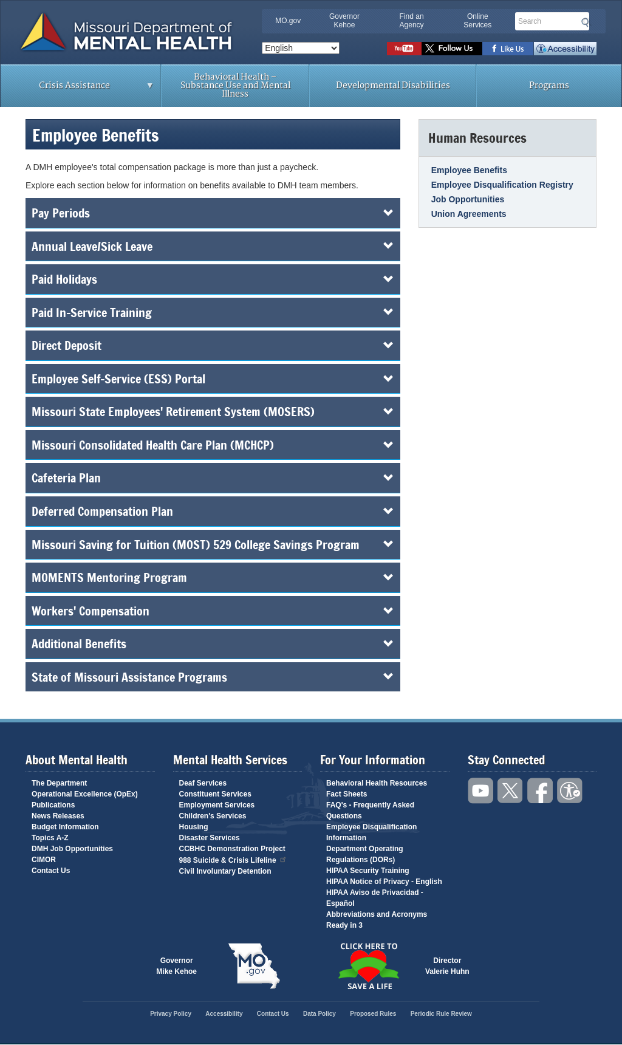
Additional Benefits (213, 643)
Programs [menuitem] (549, 85)
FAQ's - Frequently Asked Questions (370, 810)
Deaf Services (203, 783)
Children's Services (213, 816)
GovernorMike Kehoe (176, 966)
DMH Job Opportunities (72, 849)
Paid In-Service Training (213, 312)
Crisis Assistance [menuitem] (77, 89)
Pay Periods (213, 212)
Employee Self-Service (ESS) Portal (213, 378)
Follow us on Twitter (452, 48)
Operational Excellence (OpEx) (85, 794)
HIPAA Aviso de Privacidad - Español (374, 898)
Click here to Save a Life (368, 966)
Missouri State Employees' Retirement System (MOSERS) (213, 411)
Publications (53, 805)
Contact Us (51, 870)
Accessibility (565, 48)
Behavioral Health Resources (376, 783)
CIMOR (44, 859)
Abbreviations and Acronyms (376, 914)
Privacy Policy (170, 1013)
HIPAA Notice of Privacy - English (384, 881)
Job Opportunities (468, 199)
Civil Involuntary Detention (225, 871)
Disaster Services (209, 838)
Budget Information (65, 827)
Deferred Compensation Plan (213, 510)
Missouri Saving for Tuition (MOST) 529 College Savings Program (213, 544)
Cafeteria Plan (213, 477)
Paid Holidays (213, 278)
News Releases (58, 816)
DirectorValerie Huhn (447, 966)
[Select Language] (301, 48)
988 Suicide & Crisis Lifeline (233, 859)
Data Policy (319, 1013)
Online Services (477, 20)
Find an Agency (412, 20)
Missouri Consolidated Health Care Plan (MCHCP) (213, 444)
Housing (193, 827)
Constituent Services (215, 794)
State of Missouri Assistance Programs (213, 676)
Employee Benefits (469, 170)
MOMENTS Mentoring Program (213, 577)
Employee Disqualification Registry (502, 185)
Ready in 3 (344, 925)
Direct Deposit (213, 345)
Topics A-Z (50, 838)
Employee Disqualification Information (371, 832)
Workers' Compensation (213, 610)
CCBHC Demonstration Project (232, 849)
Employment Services (217, 805)
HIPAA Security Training (367, 870)
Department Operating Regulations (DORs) (364, 854)
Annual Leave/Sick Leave (213, 246)
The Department (59, 783)
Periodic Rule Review (441, 1013)
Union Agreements (469, 214)
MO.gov (288, 20)
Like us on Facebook (508, 48)
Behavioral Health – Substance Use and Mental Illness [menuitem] (235, 85)
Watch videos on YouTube (404, 48)
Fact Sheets (346, 794)
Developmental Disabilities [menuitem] (393, 85)
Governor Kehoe (344, 20)
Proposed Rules (373, 1013)
